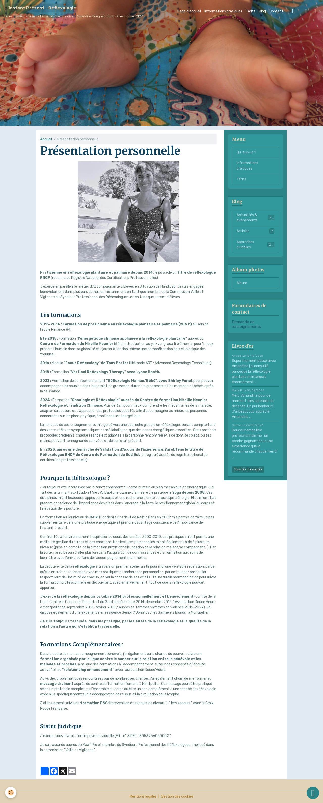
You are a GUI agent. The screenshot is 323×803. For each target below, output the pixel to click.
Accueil (46, 139)
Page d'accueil (189, 11)
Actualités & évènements (255, 217)
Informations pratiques (223, 11)
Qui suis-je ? (246, 152)
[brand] (73, 11)
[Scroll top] (313, 793)
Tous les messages (248, 469)
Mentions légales (143, 796)
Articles (255, 230)
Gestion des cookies (177, 796)
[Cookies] (10, 792)
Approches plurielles (255, 244)
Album (242, 283)
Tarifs (250, 11)
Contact (276, 11)
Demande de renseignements (246, 324)
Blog (262, 11)
